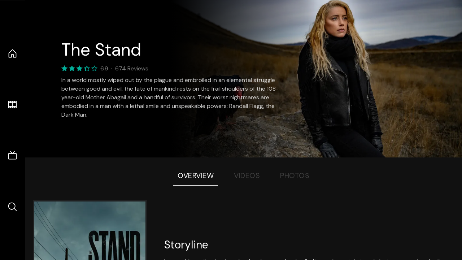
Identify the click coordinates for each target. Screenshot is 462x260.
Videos (247, 175)
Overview (196, 175)
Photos (294, 175)
